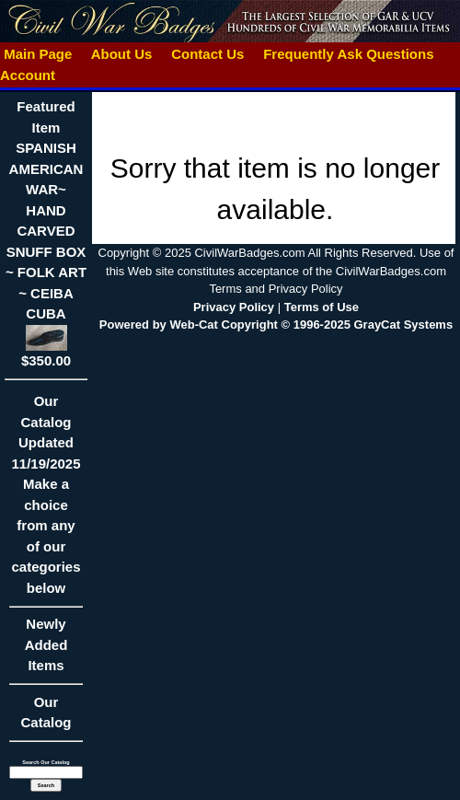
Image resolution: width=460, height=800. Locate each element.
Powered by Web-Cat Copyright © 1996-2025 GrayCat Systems (276, 324)
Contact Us (207, 54)
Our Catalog (45, 712)
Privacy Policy (233, 307)
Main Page (38, 54)
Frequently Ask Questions (348, 54)
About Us (121, 54)
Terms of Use (321, 307)
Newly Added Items (46, 650)
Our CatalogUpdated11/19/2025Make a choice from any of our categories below (46, 500)
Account (27, 75)
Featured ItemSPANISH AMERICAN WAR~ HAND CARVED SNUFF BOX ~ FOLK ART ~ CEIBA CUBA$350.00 (46, 233)
